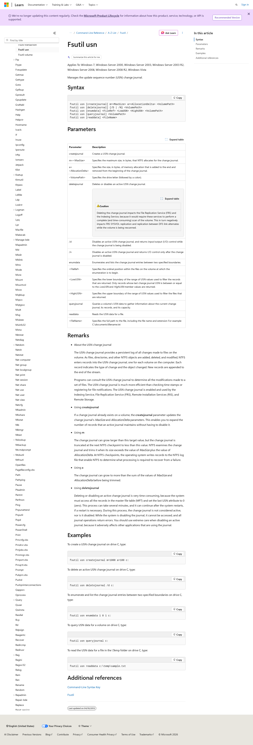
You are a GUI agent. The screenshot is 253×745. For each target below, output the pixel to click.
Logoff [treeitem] (18, 214)
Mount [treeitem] (19, 279)
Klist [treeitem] (17, 169)
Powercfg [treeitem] (20, 525)
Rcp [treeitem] (17, 619)
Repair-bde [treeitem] (21, 699)
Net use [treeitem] (19, 389)
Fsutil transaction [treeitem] (27, 44)
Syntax (199, 39)
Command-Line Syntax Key (83, 687)
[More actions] (182, 33)
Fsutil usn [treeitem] (23, 49)
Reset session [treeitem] (22, 709)
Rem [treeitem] (17, 675)
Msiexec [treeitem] (19, 319)
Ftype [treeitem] (18, 64)
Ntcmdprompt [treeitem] (23, 449)
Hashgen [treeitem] (20, 109)
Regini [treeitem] (18, 659)
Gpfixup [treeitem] (19, 89)
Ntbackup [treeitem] (20, 444)
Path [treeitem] (17, 474)
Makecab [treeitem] (20, 234)
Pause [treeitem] (18, 484)
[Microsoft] (6, 4)
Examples (201, 53)
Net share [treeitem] (20, 384)
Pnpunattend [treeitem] (22, 509)
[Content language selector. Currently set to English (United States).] (20, 726)
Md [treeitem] (17, 249)
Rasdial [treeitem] (19, 615)
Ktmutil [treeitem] (19, 179)
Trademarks (146, 734)
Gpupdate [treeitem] (20, 99)
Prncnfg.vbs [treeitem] (21, 539)
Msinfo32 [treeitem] (20, 324)
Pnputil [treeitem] (19, 514)
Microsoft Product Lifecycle (101, 15)
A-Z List (112, 32)
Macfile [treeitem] (19, 229)
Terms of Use (128, 734)
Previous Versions (31, 734)
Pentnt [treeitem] (18, 494)
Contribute (63, 734)
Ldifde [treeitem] (18, 194)
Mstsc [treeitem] (18, 329)
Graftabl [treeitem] (19, 104)
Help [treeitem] (17, 114)
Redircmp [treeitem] (20, 645)
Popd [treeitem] (18, 519)
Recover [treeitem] (19, 639)
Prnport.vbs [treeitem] (21, 559)
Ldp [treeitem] (17, 199)
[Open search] (236, 5)
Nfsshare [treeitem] (20, 414)
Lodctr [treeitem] (18, 204)
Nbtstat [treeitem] (19, 334)
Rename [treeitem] (19, 685)
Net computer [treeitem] (23, 359)
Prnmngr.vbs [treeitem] (22, 555)
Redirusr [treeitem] (19, 649)
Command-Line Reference (90, 32)
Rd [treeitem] (16, 625)
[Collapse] (54, 33)
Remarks (200, 48)
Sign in (245, 4)
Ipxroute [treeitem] (19, 149)
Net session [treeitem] (21, 379)
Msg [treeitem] (17, 314)
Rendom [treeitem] (19, 689)
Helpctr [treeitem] (19, 119)
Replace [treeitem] (19, 705)
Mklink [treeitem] (19, 259)
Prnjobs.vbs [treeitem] (21, 549)
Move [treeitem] (18, 289)
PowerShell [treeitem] (21, 529)
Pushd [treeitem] (18, 579)
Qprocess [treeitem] (20, 595)
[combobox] (31, 40)
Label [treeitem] (18, 189)
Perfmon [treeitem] (19, 499)
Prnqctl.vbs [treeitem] (21, 565)
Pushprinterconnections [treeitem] (28, 585)
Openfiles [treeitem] (20, 464)
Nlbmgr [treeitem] (19, 429)
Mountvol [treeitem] (20, 284)
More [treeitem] (18, 274)
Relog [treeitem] (18, 669)
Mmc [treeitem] (18, 264)
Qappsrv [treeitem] (20, 589)
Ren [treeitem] (17, 679)
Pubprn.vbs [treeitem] (21, 575)
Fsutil (123, 32)
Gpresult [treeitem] (20, 94)
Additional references (207, 57)
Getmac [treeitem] (19, 74)
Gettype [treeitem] (19, 79)
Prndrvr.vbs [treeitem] (21, 545)
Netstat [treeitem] (19, 354)
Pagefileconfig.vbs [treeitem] (25, 469)
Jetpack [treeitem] (19, 164)
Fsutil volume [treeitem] (25, 54)
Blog (48, 734)
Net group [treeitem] (21, 364)
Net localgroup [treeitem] (23, 369)
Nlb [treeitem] (17, 424)
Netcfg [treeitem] (19, 404)
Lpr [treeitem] (17, 224)
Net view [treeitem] (20, 399)
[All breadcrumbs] (70, 33)
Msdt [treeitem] (18, 309)
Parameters (202, 44)
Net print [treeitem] (20, 374)
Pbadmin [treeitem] (20, 489)
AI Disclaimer (11, 734)
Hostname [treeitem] (21, 124)
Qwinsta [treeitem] (19, 609)
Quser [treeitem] (18, 605)
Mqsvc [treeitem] (19, 299)
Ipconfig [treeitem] (19, 144)
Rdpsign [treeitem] (19, 629)
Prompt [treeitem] (19, 569)
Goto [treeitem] (18, 84)
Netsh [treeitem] (18, 349)
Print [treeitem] (18, 535)
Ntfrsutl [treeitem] (19, 459)
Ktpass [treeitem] (18, 184)
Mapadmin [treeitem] (21, 244)
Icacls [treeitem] (18, 129)
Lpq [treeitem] (17, 219)
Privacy (77, 734)
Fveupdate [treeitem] (21, 69)
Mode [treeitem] (18, 269)
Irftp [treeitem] (17, 154)
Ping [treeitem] (17, 504)
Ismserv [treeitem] (19, 159)
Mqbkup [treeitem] (20, 294)
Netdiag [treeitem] (19, 339)
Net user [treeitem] (20, 394)
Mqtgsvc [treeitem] (20, 304)
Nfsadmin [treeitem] (20, 409)
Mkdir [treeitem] (18, 254)
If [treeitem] (16, 134)
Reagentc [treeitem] (20, 635)
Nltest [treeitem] (18, 434)
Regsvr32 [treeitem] (20, 665)
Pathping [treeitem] (20, 479)
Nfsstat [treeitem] (19, 419)
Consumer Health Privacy (101, 734)
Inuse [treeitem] (18, 139)
